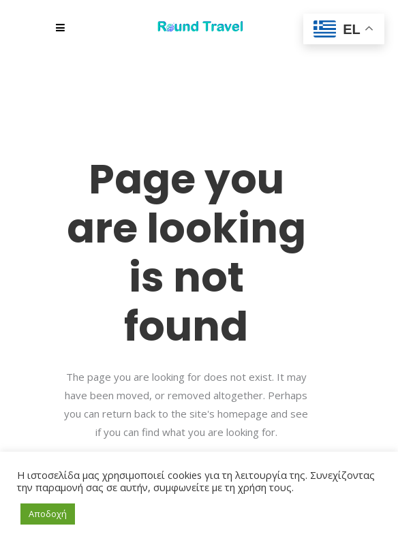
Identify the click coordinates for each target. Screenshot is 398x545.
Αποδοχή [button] (48, 514)
